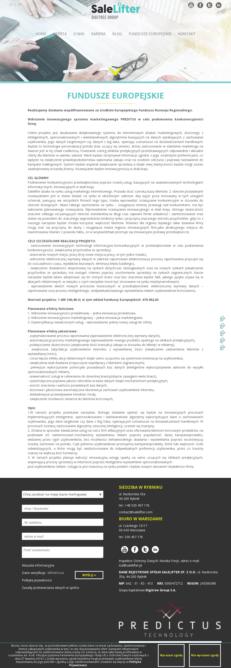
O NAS (79, 33)
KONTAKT (187, 33)
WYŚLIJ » (89, 575)
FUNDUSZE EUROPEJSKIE (150, 33)
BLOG (117, 33)
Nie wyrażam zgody (205, 655)
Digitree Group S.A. (161, 590)
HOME (41, 33)
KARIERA (98, 33)
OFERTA (60, 33)
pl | (15, 4)
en (20, 4)
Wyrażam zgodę (171, 655)
